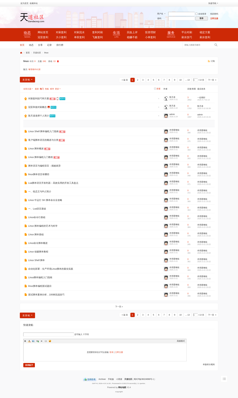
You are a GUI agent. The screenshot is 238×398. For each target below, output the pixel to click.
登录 (111, 352)
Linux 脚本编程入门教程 (40, 157)
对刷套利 (61, 32)
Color (29, 341)
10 (180, 80)
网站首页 (43, 32)
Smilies (50, 341)
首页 (22, 45)
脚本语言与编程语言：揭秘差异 (44, 165)
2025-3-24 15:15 (204, 117)
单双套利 (79, 37)
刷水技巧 (186, 37)
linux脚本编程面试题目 (40, 286)
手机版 (111, 379)
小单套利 (150, 37)
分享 (40, 45)
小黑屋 (119, 379)
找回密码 (214, 14)
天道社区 (21, 52)
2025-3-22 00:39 (204, 108)
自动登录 (200, 14)
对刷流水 (79, 32)
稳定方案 (205, 32)
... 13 (187, 80)
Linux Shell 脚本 (36, 260)
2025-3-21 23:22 (204, 133)
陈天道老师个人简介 (38, 115)
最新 (37, 89)
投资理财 (150, 32)
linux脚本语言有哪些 (38, 174)
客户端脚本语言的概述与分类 (43, 140)
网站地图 (122, 387)
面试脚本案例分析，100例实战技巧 (46, 294)
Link (37, 341)
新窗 (158, 89)
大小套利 (61, 37)
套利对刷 (97, 32)
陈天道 (172, 97)
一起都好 (201, 97)
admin (172, 114)
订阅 (213, 61)
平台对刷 (186, 32)
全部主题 (27, 89)
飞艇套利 (97, 37)
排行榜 (59, 45)
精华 (52, 89)
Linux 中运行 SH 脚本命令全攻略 (45, 200)
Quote (41, 341)
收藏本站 (34, 3)
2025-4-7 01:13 (203, 100)
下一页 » (119, 306)
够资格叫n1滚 (34, 69)
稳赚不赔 (132, 37)
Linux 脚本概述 (36, 148)
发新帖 (26, 79)
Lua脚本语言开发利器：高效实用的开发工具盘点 (53, 183)
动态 (31, 45)
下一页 (211, 80)
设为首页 (24, 3)
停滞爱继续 (174, 130)
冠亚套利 (43, 37)
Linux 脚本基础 (36, 234)
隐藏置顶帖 (159, 99)
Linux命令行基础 (36, 217)
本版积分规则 (209, 364)
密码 (159, 18)
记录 (49, 45)
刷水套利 (205, 37)
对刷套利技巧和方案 (38, 98)
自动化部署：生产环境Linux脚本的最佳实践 (50, 268)
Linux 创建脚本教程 (38, 251)
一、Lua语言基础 (37, 208)
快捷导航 (212, 3)
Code (45, 341)
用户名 (160, 14)
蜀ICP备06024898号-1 (144, 379)
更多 (57, 89)
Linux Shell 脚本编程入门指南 (43, 131)
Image (33, 341)
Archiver (102, 379)
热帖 (47, 89)
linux (46, 53)
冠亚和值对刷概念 (37, 107)
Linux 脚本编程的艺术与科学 (43, 226)
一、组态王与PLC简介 (39, 191)
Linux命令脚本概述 (38, 243)
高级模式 (181, 341)
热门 (42, 89)
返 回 (125, 80)
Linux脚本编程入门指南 (40, 277)
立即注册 (214, 18)
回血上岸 (132, 32)
